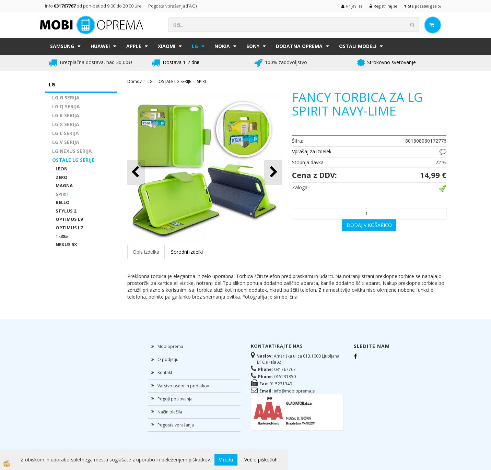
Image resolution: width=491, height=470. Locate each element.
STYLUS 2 (66, 211)
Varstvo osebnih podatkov (183, 386)
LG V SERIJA (65, 142)
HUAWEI (100, 46)
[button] (273, 172)
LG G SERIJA (66, 97)
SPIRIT (63, 194)
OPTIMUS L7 (69, 228)
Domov (134, 81)
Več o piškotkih (261, 459)
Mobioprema (170, 346)
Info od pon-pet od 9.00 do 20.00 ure (93, 6)
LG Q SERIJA (66, 106)
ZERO (62, 177)
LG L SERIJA (65, 133)
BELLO (63, 202)
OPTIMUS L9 (69, 219)
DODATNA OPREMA (299, 46)
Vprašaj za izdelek (311, 151)
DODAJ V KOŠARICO (369, 225)
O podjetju (167, 359)
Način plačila (169, 412)
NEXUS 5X (66, 244)
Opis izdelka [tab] (146, 252)
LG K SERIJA (65, 115)
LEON (62, 169)
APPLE (133, 46)
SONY (252, 46)
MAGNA (64, 185)
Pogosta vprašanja (175, 425)
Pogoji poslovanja (174, 399)
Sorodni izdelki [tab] (187, 252)
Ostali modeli (357, 46)
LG (195, 46)
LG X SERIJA (65, 124)
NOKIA (222, 46)
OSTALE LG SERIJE (73, 160)
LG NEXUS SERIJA (72, 151)
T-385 (62, 236)
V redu (226, 459)
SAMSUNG (62, 46)
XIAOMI (166, 46)
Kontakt (164, 372)
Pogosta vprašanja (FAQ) (173, 6)
